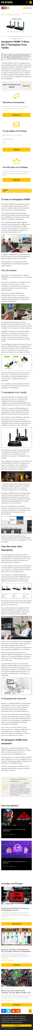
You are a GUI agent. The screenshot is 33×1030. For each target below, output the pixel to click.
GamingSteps (16, 1005)
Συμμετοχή (16, 180)
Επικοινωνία (16, 115)
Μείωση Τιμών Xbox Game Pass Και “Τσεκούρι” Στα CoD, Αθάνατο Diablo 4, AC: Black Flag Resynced (16, 992)
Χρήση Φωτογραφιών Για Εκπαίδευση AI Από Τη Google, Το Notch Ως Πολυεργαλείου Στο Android (16, 950)
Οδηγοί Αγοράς (16, 923)
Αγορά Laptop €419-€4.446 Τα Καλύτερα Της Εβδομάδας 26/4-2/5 (15, 909)
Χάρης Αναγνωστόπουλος (8, 947)
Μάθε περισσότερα (16, 1022)
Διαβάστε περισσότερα (7, 919)
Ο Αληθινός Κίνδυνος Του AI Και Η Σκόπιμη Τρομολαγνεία (14, 830)
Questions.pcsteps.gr (16, 783)
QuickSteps (16, 965)
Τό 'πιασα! (16, 1025)
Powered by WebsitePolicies (8, 1027)
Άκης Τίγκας (4, 36)
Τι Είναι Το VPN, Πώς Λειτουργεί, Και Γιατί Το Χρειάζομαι (14, 862)
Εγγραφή (16, 149)
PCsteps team (5, 834)
